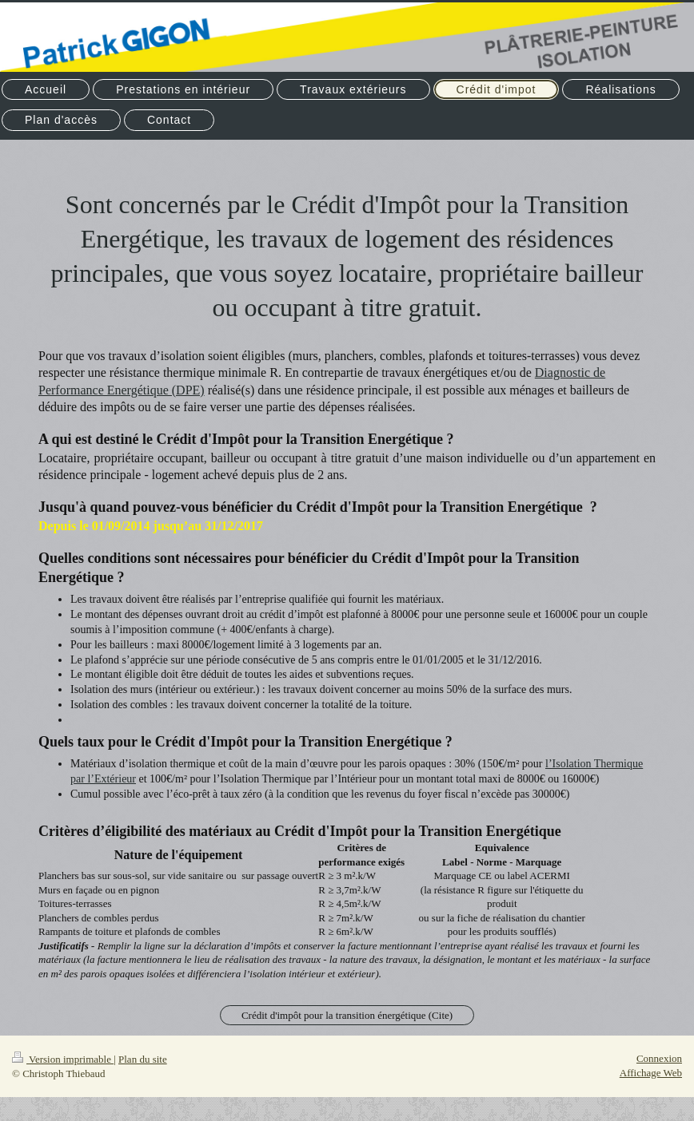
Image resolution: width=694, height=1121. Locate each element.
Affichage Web (651, 1073)
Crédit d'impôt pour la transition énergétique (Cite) (347, 1015)
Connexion (659, 1058)
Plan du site (142, 1059)
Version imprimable (63, 1059)
